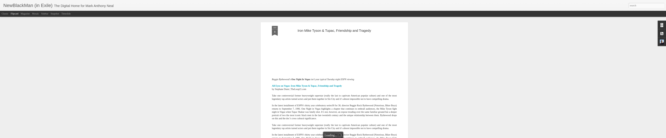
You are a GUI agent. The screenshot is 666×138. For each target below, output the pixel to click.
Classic (5, 13)
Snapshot (55, 13)
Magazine (25, 13)
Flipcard (14, 13)
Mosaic (35, 13)
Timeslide (66, 13)
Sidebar (44, 13)
